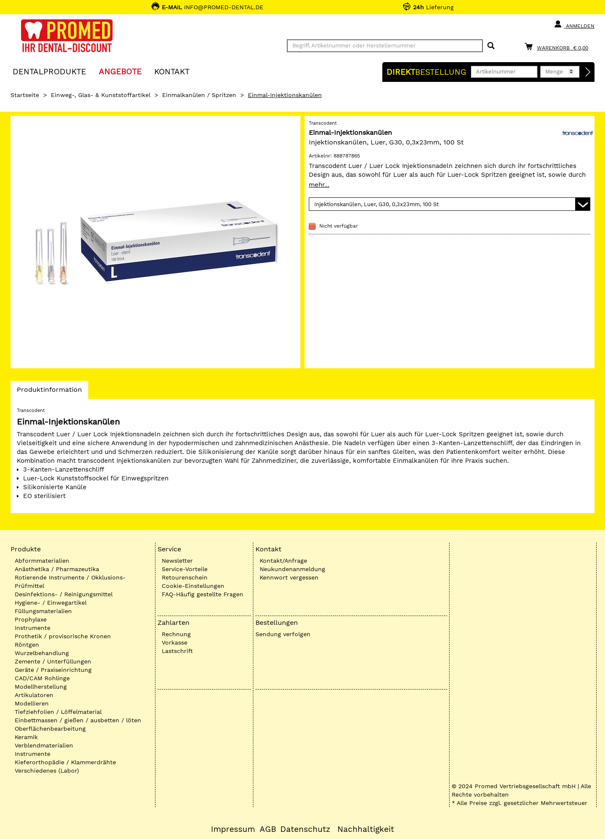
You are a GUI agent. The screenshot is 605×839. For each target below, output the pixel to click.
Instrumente (32, 627)
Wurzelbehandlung (42, 653)
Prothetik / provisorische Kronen (63, 636)
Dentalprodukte (49, 71)
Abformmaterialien (42, 560)
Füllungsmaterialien (43, 611)
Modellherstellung (41, 686)
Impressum (233, 829)
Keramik (26, 737)
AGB (268, 829)
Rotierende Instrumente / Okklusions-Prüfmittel (70, 581)
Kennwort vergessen (289, 577)
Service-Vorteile (185, 569)
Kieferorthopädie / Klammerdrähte (65, 762)
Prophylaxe (31, 619)
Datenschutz (305, 829)
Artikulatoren (34, 695)
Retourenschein (185, 577)
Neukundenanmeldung (292, 569)
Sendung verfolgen (282, 634)
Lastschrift (177, 651)
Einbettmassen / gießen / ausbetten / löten (78, 720)
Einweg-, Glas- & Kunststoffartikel (100, 95)
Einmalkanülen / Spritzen (199, 95)
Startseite (25, 95)
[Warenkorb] (558, 46)
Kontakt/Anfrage (283, 560)
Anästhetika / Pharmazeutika (57, 569)
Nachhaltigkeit (365, 829)
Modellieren (32, 703)
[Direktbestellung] (588, 72)
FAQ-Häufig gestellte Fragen (202, 594)
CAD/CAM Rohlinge (42, 678)
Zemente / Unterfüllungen (53, 661)
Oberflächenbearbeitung (50, 728)
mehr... (319, 185)
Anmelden (574, 24)
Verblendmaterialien (44, 745)
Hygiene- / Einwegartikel (51, 602)
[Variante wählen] (449, 204)
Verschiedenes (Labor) (47, 770)
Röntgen (27, 644)
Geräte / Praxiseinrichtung (53, 669)
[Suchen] (491, 46)
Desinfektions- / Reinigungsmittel (64, 594)
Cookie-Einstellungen (193, 585)
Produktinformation (49, 392)
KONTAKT (171, 71)
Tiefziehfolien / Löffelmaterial (58, 711)
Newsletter (177, 560)
